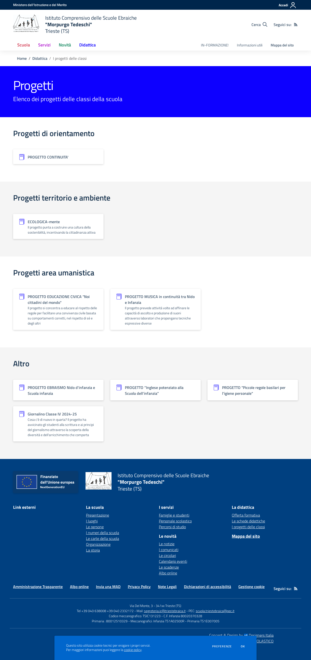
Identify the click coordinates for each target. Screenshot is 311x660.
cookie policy (132, 649)
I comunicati (168, 550)
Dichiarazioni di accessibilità (207, 587)
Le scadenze (169, 567)
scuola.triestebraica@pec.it (215, 610)
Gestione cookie (251, 587)
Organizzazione (98, 544)
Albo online (168, 573)
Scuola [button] (23, 45)
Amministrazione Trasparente (38, 587)
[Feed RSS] (296, 24)
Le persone (95, 527)
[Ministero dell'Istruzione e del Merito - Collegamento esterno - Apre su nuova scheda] (40, 4)
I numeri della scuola (102, 533)
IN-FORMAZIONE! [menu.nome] (215, 45)
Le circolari (167, 555)
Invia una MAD (108, 587)
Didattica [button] (87, 45)
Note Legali (167, 587)
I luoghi (92, 521)
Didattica (39, 58)
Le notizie (166, 544)
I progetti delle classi (248, 527)
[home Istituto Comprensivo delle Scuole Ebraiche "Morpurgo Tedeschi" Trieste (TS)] (75, 24)
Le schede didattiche (248, 521)
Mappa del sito (282, 45)
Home (22, 58)
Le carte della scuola (102, 538)
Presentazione (97, 515)
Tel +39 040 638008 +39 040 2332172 (105, 610)
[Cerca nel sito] (259, 24)
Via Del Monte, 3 (141, 605)
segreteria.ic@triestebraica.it (165, 610)
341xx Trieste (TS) (168, 605)
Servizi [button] (44, 45)
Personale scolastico (175, 521)
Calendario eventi (173, 561)
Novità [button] (65, 45)
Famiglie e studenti (174, 515)
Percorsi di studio (172, 527)
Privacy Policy (139, 587)
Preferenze (222, 646)
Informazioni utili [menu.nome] (249, 45)
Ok (243, 646)
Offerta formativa (246, 515)
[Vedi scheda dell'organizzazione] (58, 156)
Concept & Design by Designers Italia (241, 635)
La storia (93, 550)
